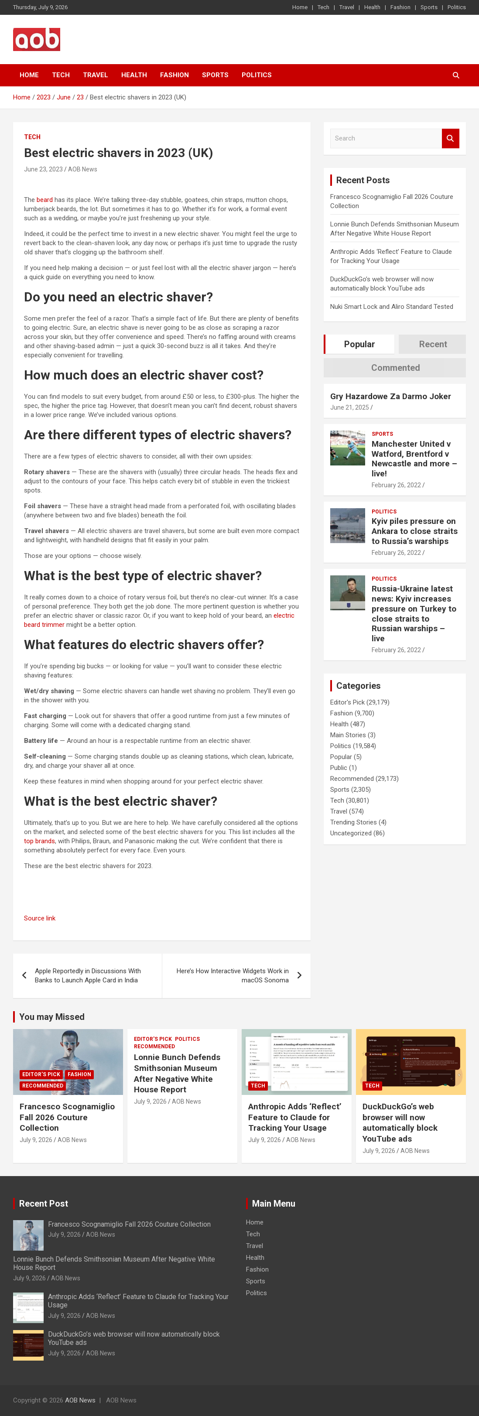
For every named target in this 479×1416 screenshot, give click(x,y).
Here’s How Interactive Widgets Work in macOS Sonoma (233, 975)
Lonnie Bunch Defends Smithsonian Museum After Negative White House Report (177, 1073)
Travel (346, 7)
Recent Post (43, 1203)
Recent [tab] (433, 344)
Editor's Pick (347, 702)
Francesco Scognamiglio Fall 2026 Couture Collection (67, 1117)
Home (300, 7)
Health (372, 7)
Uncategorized (351, 833)
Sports (429, 7)
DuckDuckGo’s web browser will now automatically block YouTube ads (400, 1122)
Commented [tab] (395, 368)
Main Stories (348, 735)
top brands (39, 841)
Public (338, 768)
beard (45, 200)
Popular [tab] (359, 344)
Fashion (400, 7)
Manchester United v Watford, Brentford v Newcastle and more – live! (414, 459)
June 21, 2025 (349, 407)
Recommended (352, 779)
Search (450, 138)
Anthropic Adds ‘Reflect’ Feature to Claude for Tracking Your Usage (295, 1117)
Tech (323, 7)
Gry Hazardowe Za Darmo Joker (390, 396)
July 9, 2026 (36, 1139)
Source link (39, 918)
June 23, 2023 (43, 169)
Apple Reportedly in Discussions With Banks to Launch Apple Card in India (88, 975)
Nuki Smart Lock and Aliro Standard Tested (391, 307)
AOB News (82, 169)
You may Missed (52, 1017)
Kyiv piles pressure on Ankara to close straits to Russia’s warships (415, 531)
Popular (341, 757)
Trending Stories (353, 822)
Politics (457, 7)
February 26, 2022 (396, 485)
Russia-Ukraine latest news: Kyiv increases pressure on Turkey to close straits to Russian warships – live (414, 613)
